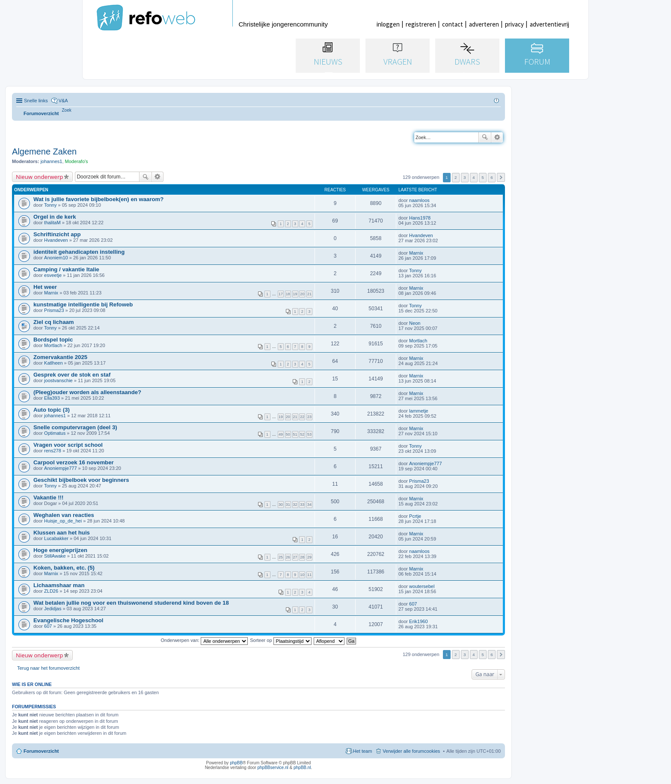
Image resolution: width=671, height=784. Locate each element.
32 (295, 504)
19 (295, 294)
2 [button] (455, 177)
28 (302, 557)
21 (309, 294)
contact (452, 24)
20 (302, 294)
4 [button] (473, 177)
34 (309, 504)
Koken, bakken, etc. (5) (64, 567)
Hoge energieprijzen (60, 550)
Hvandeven (56, 240)
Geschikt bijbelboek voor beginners (81, 480)
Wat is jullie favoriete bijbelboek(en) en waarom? (98, 199)
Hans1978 (420, 217)
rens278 (52, 450)
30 (281, 504)
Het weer (45, 287)
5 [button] (482, 177)
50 (288, 434)
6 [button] (491, 177)
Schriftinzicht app (57, 234)
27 (295, 557)
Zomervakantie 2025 (60, 357)
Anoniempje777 (60, 468)
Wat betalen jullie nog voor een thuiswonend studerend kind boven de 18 (131, 603)
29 (309, 557)
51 (295, 434)
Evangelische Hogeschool (68, 620)
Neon (414, 323)
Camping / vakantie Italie (66, 269)
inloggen (388, 24)
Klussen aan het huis (61, 532)
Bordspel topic (53, 339)
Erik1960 (418, 621)
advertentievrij (549, 24)
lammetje (418, 410)
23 (309, 417)
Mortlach (53, 345)
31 (288, 504)
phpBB (236, 762)
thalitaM (52, 222)
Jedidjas (52, 608)
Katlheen (53, 362)
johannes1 (51, 161)
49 (281, 434)
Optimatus (54, 433)
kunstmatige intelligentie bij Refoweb (83, 304)
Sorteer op (280, 640)
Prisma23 (54, 310)
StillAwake (55, 555)
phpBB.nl (302, 767)
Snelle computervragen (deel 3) (75, 427)
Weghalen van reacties (63, 515)
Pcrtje (415, 516)
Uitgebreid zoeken (497, 137)
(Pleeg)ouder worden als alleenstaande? (87, 392)
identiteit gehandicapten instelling (79, 252)
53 (309, 434)
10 (302, 575)
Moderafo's (76, 161)
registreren (421, 24)
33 (302, 504)
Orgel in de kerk (54, 217)
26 (288, 557)
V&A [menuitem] (63, 100)
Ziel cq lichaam (53, 322)
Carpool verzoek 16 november (73, 462)
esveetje (53, 275)
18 (288, 294)
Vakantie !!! (48, 497)
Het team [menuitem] (362, 751)
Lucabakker (56, 538)
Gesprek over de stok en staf (71, 374)
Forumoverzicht (41, 751)
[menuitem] (66, 110)
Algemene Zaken (44, 151)
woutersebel (421, 586)
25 (281, 557)
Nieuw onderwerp (39, 177)
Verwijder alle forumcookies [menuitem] (411, 751)
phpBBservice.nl (272, 767)
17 (281, 294)
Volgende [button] (501, 177)
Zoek (484, 137)
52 (302, 434)
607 (413, 603)
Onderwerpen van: (204, 640)
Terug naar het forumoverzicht (48, 668)
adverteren (484, 24)
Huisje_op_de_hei (63, 520)
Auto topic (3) (51, 410)
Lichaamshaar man (58, 585)
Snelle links (36, 100)
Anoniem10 (56, 257)
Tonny (50, 205)
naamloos (419, 200)
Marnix (416, 252)
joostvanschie (58, 380)
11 (309, 575)
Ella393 (52, 398)
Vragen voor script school (68, 445)
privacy (514, 24)
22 (302, 417)
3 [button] (464, 177)
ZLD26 (51, 591)
